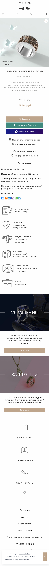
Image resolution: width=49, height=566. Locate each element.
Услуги (24, 517)
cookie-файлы (24, 554)
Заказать (24, 119)
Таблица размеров (24, 151)
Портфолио (24, 454)
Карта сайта (24, 524)
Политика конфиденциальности (24, 537)
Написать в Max (24, 131)
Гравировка (24, 477)
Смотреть (24, 351)
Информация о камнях (24, 156)
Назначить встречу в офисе (24, 140)
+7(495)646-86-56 (24, 544)
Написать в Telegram (24, 125)
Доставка (24, 510)
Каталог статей (24, 530)
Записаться (24, 431)
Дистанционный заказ (24, 144)
